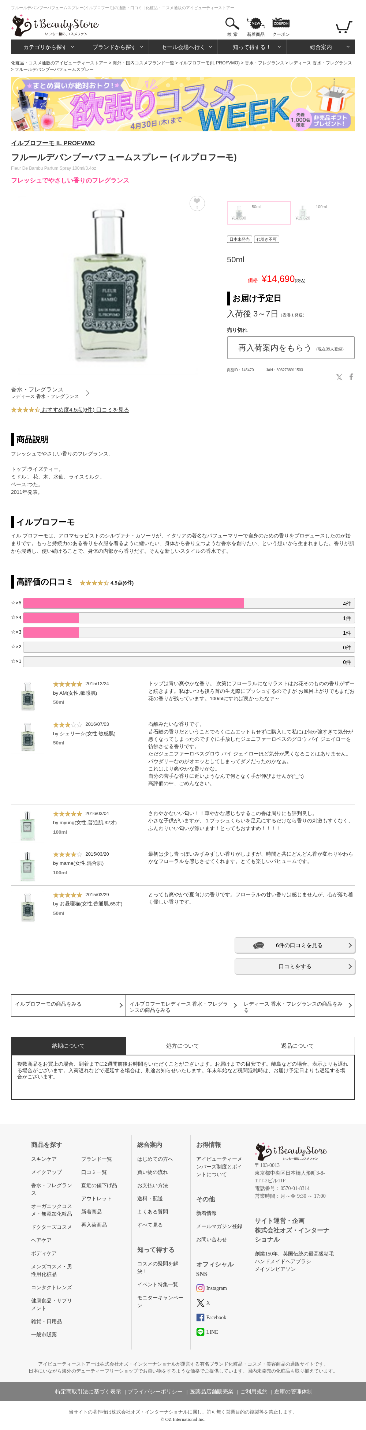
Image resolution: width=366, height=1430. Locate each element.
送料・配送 (150, 1198)
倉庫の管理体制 (293, 1392)
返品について (297, 1046)
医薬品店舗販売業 (212, 1392)
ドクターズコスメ (51, 1227)
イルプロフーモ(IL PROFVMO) (209, 62)
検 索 (232, 34)
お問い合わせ (211, 1239)
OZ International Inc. (185, 1419)
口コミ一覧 (94, 1172)
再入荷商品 (94, 1225)
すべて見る (150, 1225)
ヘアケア (41, 1240)
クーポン (281, 34)
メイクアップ (46, 1172)
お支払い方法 (152, 1185)
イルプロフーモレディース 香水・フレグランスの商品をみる (179, 1007)
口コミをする (295, 966)
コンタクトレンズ (51, 1287)
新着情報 (206, 1213)
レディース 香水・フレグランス (320, 62)
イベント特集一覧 (157, 1284)
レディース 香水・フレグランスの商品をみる (293, 1007)
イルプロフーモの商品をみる (48, 1004)
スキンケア (44, 1159)
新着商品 (256, 34)
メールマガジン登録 (219, 1226)
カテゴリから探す (45, 47)
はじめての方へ (155, 1159)
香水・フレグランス (264, 62)
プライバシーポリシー (155, 1392)
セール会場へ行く (183, 47)
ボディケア (44, 1253)
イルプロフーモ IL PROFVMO (53, 143)
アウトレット (96, 1198)
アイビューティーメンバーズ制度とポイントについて (219, 1166)
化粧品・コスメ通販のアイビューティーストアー (59, 62)
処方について (182, 1046)
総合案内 (321, 47)
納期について (68, 1046)
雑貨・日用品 (46, 1321)
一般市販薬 (44, 1334)
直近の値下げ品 (99, 1185)
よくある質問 (152, 1212)
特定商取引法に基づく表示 (88, 1392)
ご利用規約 (254, 1392)
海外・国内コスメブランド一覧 (143, 62)
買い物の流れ (152, 1172)
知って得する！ (252, 47)
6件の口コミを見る (299, 945)
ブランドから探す (115, 47)
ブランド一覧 (96, 1159)
